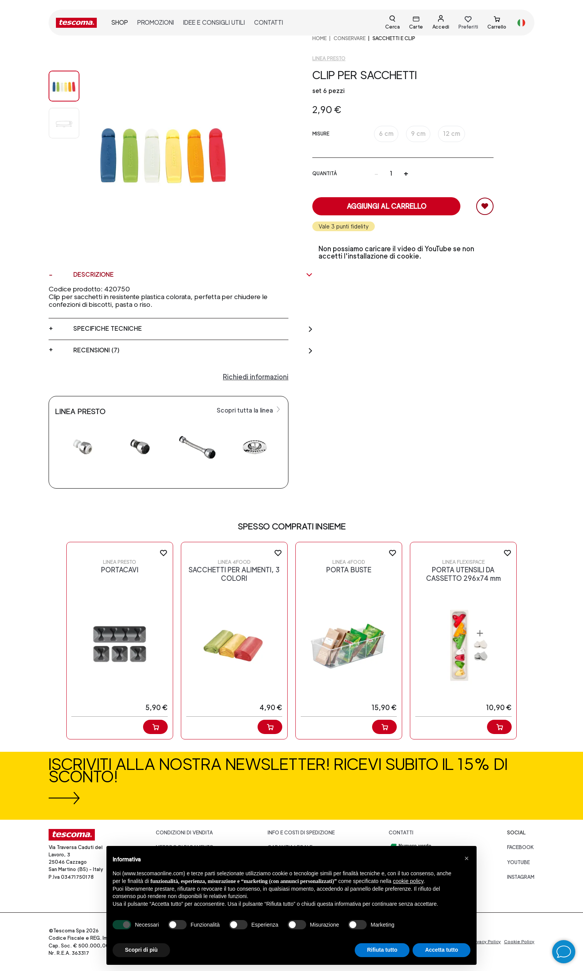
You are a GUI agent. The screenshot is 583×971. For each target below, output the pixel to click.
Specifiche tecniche (193, 329)
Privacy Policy (486, 941)
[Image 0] (64, 86)
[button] (466, 858)
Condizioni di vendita (184, 833)
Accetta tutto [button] (441, 950)
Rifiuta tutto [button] (382, 950)
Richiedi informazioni (255, 377)
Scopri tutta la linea (249, 410)
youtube (518, 862)
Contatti (401, 833)
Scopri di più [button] (141, 950)
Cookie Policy (519, 941)
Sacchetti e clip (393, 38)
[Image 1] (64, 123)
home (319, 38)
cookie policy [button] (408, 881)
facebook (520, 847)
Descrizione (193, 275)
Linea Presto (328, 58)
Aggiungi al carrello (386, 206)
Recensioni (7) (193, 350)
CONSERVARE (350, 38)
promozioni (155, 22)
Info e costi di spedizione (301, 833)
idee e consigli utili (214, 22)
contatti (268, 22)
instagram (520, 877)
